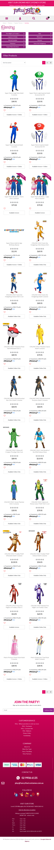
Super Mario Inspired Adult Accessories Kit (39, 146)
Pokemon (17, 43)
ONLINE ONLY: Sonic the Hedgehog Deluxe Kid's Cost (14, 295)
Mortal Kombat (16, 40)
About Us (27, 747)
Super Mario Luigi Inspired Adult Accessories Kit (39, 94)
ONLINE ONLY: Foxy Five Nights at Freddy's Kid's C (14, 606)
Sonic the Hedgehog (42, 43)
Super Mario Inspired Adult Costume (14, 146)
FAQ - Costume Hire (27, 728)
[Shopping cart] (47, 18)
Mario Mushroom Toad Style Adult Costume (40, 658)
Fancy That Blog (27, 751)
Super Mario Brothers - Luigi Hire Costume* (40, 197)
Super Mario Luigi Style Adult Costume (14, 94)
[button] (5, 110)
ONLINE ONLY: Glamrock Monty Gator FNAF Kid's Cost (40, 503)
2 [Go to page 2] (47, 62)
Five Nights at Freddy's (15, 33)
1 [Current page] (43, 62)
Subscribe (48, 710)
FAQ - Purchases (27, 726)
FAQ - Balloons (27, 731)
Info (13, 107)
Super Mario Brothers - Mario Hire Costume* (14, 197)
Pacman (44, 40)
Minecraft (44, 37)
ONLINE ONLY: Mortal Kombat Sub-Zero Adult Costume (14, 399)
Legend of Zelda (16, 37)
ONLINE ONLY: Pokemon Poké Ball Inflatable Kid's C (14, 347)
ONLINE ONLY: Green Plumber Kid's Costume (14, 503)
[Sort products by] (13, 62)
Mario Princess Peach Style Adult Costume (14, 658)
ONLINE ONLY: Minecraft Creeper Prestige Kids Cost (14, 451)
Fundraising (27, 735)
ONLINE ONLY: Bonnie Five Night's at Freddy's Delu (40, 606)
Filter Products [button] (10, 55)
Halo (44, 33)
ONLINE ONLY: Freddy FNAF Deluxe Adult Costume (39, 554)
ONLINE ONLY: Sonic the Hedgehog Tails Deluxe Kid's (40, 244)
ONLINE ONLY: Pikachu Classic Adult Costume (40, 347)
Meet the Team (27, 749)
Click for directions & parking (27, 810)
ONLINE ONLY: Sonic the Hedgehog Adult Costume (39, 295)
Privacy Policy (27, 733)
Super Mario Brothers (15, 47)
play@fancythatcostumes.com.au (29, 783)
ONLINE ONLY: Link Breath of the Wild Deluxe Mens (40, 451)
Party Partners (27, 754)
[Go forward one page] (50, 62)
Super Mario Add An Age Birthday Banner (14, 244)
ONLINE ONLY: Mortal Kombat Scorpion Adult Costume (39, 399)
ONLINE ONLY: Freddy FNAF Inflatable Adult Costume (14, 554)
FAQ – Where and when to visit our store (27, 724)
